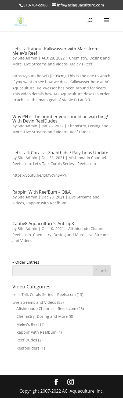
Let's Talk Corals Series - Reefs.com (64, 163)
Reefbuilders (27, 348)
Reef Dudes (80, 131)
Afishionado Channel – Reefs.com (46, 308)
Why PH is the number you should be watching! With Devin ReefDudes (60, 119)
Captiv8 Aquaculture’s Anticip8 (43, 223)
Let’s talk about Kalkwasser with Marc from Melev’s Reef (55, 51)
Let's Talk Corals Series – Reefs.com (44, 294)
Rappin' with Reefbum (46, 202)
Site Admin (27, 58)
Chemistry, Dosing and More (58, 234)
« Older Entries (25, 262)
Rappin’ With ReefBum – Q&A (41, 192)
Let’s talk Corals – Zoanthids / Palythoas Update (60, 153)
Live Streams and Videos (46, 64)
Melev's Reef (81, 64)
